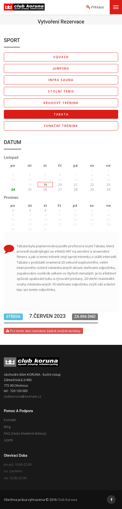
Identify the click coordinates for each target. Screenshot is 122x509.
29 (92, 189)
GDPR (8, 440)
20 (60, 184)
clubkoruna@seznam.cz (22, 396)
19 (45, 184)
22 (92, 184)
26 (45, 189)
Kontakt (10, 419)
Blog (7, 426)
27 (60, 189)
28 (75, 189)
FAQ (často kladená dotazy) (25, 433)
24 (13, 189)
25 (30, 189)
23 (108, 184)
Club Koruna (67, 499)
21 (75, 184)
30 (108, 189)
